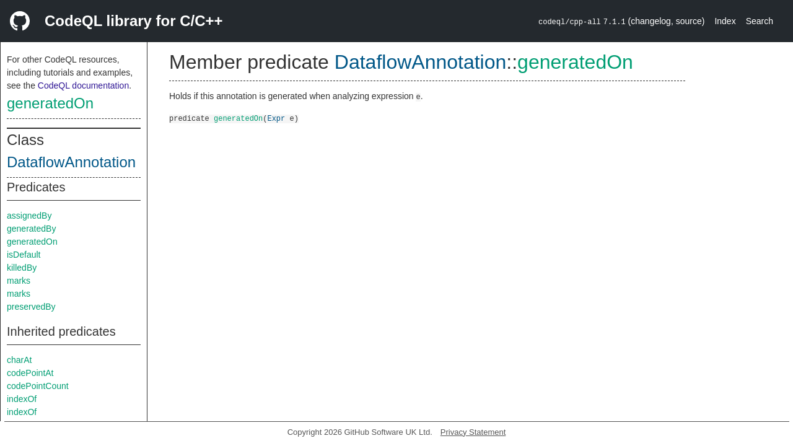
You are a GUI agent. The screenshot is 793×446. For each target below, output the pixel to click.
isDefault (23, 255)
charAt (19, 360)
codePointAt (30, 373)
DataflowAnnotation (71, 162)
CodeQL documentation (83, 85)
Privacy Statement (473, 432)
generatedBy (31, 229)
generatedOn (50, 103)
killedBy (22, 268)
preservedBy (31, 307)
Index (724, 21)
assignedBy (29, 216)
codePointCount (38, 386)
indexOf (22, 399)
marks (18, 281)
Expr (276, 118)
